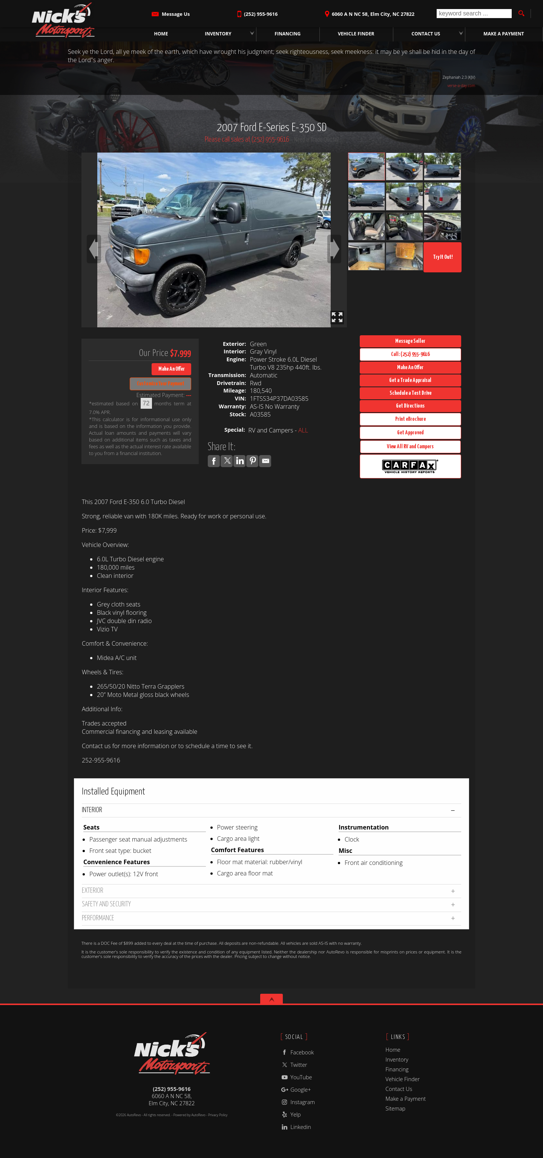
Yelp (290, 1114)
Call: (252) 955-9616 (410, 354)
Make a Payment (504, 34)
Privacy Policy (217, 1115)
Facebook (297, 1052)
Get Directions (410, 406)
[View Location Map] (368, 11)
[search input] (474, 13)
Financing (396, 1069)
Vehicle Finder (402, 1079)
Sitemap (395, 1108)
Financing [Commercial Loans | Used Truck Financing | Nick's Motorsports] (288, 34)
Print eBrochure (410, 419)
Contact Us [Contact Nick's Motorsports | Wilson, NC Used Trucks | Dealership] (426, 34)
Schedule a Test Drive (410, 393)
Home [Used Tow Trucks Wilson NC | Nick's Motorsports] (161, 34)
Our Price (153, 353)
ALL (303, 430)
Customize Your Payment (160, 384)
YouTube (296, 1077)
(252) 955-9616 (171, 1088)
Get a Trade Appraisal (410, 380)
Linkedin (295, 1127)
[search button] (521, 13)
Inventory (396, 1059)
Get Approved (410, 432)
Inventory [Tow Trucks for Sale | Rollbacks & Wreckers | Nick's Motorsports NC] (218, 34)
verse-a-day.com (461, 85)
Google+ (295, 1089)
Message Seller (410, 341)
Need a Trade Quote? (316, 140)
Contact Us (398, 1088)
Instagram (297, 1102)
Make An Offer (171, 369)
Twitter (293, 1064)
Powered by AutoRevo (189, 1115)
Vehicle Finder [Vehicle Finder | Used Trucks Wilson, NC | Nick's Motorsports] (356, 34)
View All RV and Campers (410, 446)
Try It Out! (442, 257)
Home (392, 1049)
